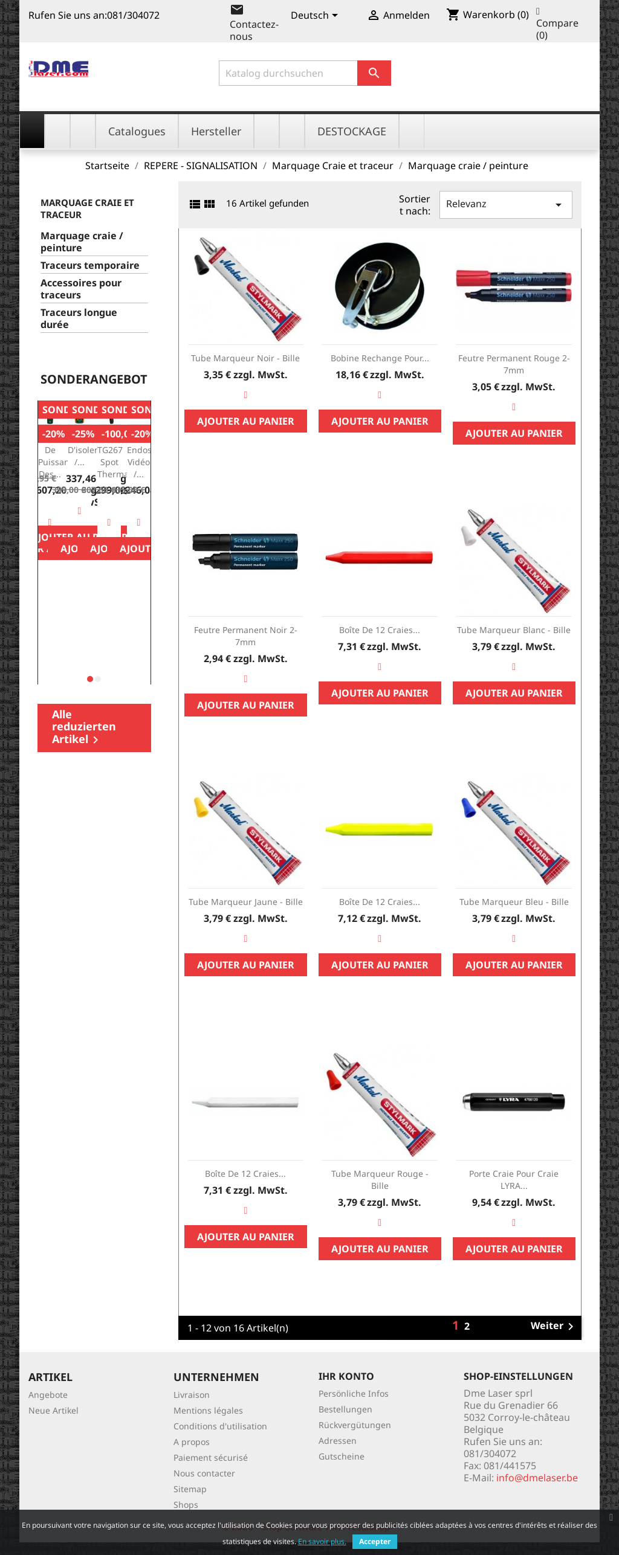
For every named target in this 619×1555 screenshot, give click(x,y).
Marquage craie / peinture (82, 242)
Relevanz (506, 204)
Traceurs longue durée (79, 318)
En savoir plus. (322, 1541)
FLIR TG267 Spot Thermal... (117, 455)
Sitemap (190, 1489)
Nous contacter (204, 1473)
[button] (90, 679)
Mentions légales (208, 1410)
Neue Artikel (53, 1410)
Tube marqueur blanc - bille (514, 630)
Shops (185, 1504)
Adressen (338, 1440)
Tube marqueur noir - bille (245, 358)
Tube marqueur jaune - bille (246, 901)
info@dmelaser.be (537, 1477)
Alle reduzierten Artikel (84, 727)
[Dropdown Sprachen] (316, 16)
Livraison (191, 1394)
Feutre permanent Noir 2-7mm (245, 636)
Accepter (375, 1541)
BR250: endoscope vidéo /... (149, 455)
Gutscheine (342, 1456)
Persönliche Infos (354, 1393)
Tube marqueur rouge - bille (380, 1179)
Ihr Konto (346, 1376)
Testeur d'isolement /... (91, 450)
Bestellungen (345, 1409)
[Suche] (305, 73)
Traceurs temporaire (90, 265)
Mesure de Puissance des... (58, 455)
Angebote (48, 1394)
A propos (191, 1441)
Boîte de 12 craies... (379, 630)
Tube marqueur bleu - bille (514, 901)
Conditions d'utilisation (220, 1426)
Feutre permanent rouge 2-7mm (514, 364)
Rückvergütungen (355, 1425)
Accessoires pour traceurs (81, 289)
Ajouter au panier (245, 421)
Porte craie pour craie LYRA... (514, 1179)
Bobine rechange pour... (380, 358)
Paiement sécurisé (210, 1457)
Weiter (554, 1326)
